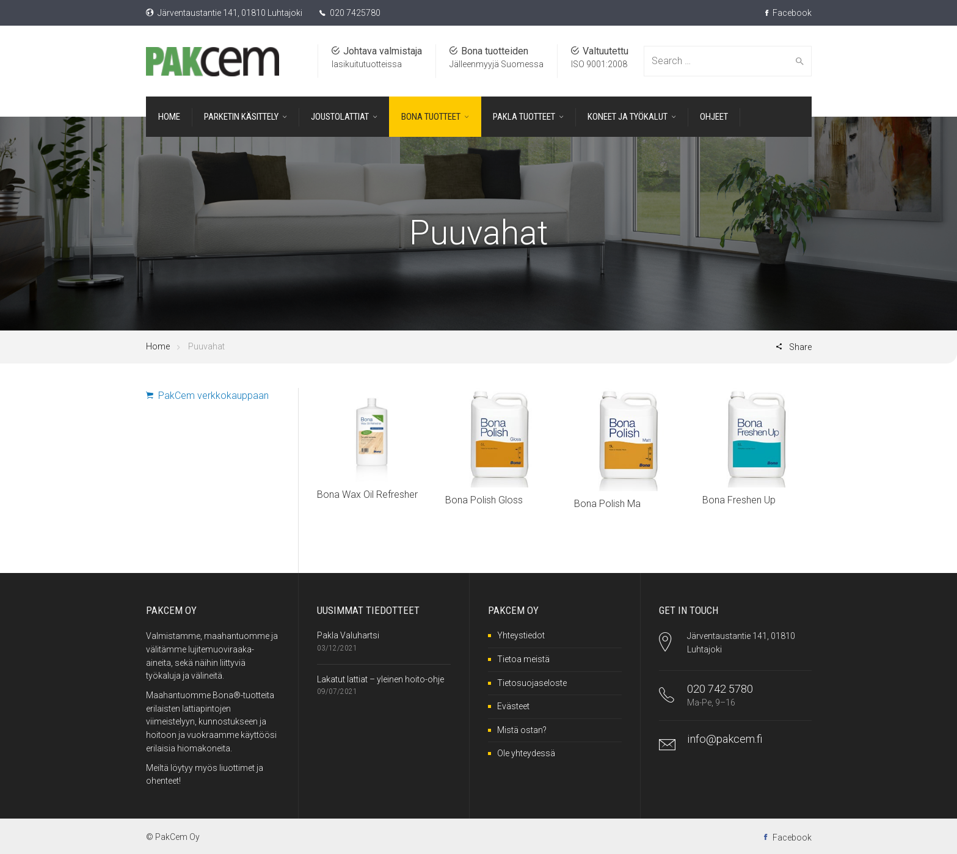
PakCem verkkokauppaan (207, 395)
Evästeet (513, 706)
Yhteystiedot (521, 635)
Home (158, 346)
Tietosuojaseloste (532, 683)
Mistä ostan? (522, 730)
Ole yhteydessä (526, 753)
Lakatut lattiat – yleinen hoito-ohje (380, 679)
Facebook (788, 13)
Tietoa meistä (523, 659)
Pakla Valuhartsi (348, 635)
